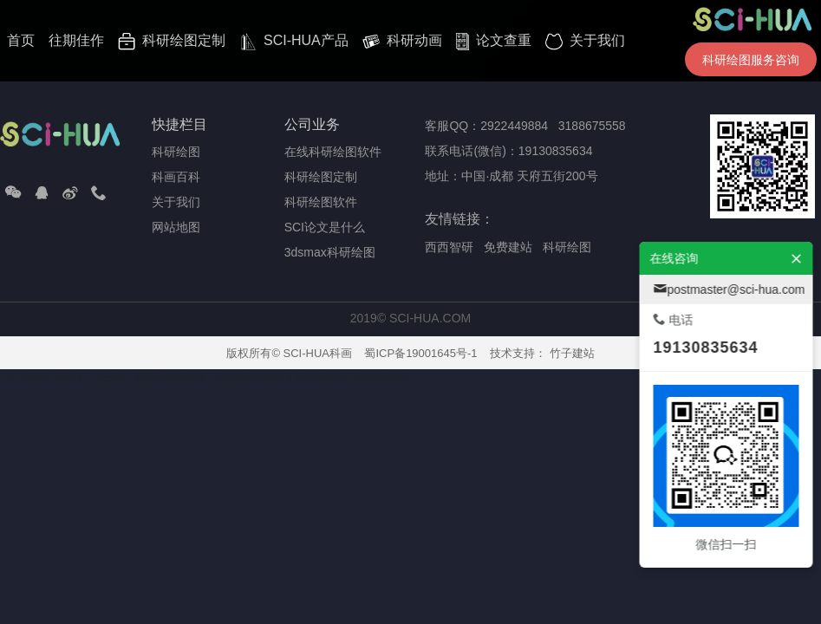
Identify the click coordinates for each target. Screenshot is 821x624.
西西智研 (449, 247)
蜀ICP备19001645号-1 (420, 353)
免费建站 (508, 247)
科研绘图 (567, 247)
